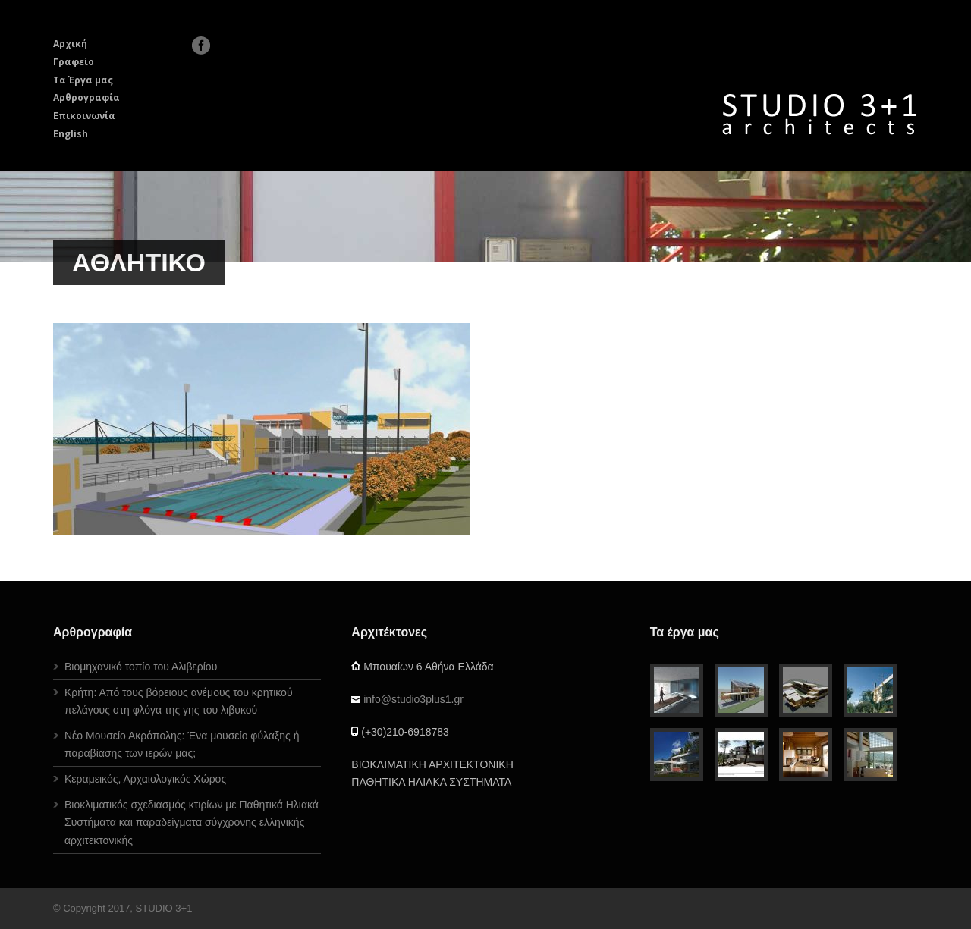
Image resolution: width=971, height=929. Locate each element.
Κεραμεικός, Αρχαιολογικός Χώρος (145, 779)
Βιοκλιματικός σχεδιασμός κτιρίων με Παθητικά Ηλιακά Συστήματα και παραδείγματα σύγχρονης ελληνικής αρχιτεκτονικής (191, 822)
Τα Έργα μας (83, 80)
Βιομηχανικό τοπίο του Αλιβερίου (140, 667)
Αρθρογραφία (86, 97)
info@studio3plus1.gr (413, 699)
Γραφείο (73, 61)
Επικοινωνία (84, 115)
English (70, 133)
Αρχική (70, 43)
